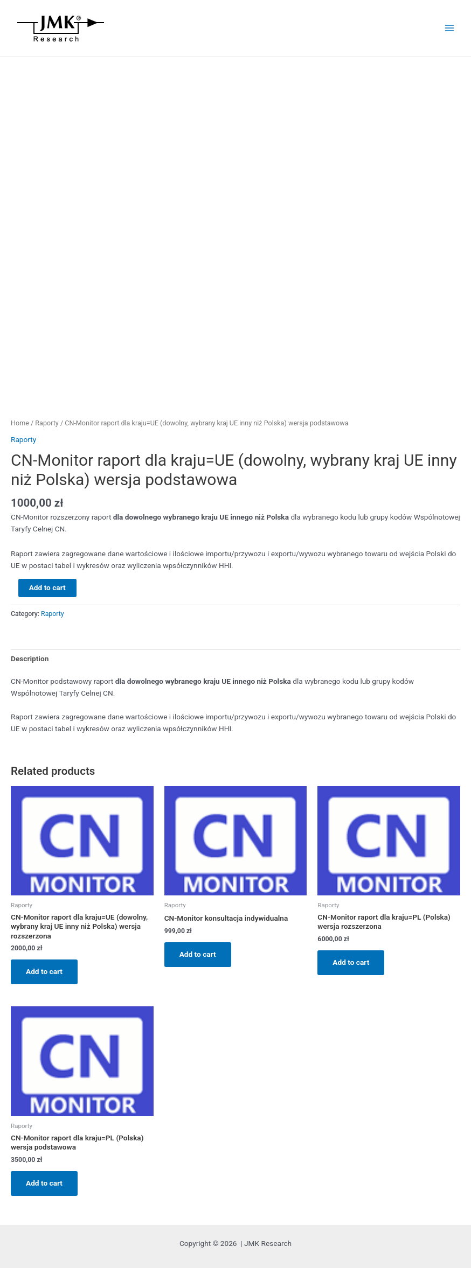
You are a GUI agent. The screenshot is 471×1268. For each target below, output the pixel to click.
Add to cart (47, 587)
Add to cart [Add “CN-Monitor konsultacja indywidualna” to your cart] (197, 954)
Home (20, 423)
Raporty (46, 423)
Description (30, 658)
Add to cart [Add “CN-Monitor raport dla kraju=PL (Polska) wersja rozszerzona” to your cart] (351, 962)
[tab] (30, 659)
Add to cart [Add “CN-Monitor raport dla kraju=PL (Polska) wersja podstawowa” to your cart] (44, 1183)
